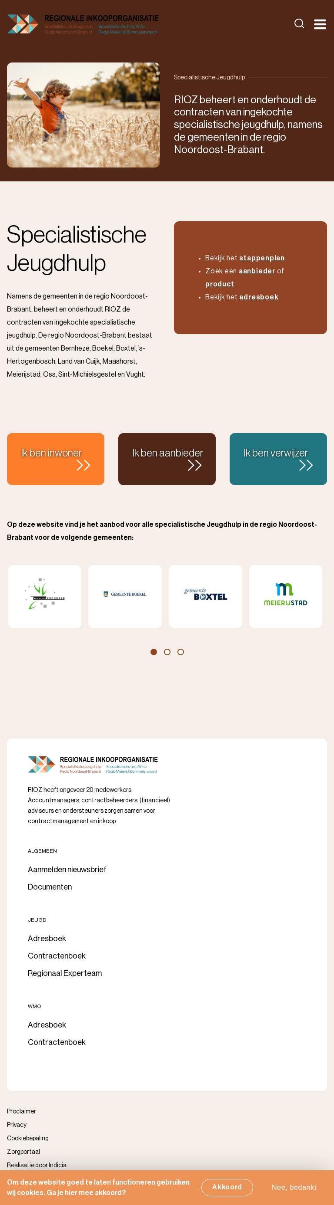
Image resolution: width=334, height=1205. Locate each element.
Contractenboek (57, 956)
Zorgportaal (23, 1152)
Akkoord (227, 1188)
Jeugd (37, 920)
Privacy (17, 1125)
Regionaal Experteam (65, 973)
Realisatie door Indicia (37, 1165)
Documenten (50, 887)
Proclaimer (21, 1112)
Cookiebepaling (28, 1139)
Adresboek (47, 938)
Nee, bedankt (294, 1189)
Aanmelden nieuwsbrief (67, 869)
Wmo (34, 1006)
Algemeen (42, 851)
